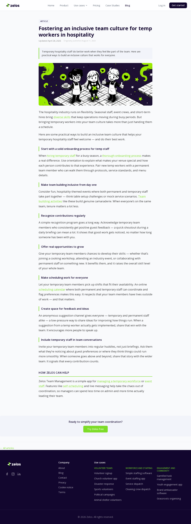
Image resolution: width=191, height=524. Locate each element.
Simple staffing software (139, 473)
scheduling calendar (52, 289)
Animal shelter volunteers (108, 499)
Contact (62, 477)
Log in (161, 5)
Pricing (96, 5)
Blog (127, 5)
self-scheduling (73, 386)
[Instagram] (13, 474)
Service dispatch (134, 483)
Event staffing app (135, 478)
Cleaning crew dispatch (138, 489)
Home (51, 5)
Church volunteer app (105, 478)
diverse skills (62, 117)
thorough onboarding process (121, 156)
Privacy (62, 482)
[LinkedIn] (19, 474)
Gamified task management (164, 477)
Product (64, 5)
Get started (178, 5)
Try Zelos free (95, 429)
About (61, 468)
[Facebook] (7, 474)
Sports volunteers (103, 489)
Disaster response (104, 483)
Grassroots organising (169, 498)
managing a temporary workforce (119, 381)
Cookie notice (65, 487)
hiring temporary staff (61, 156)
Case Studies (113, 5)
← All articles (7, 448)
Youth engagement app (169, 484)
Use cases (80, 5)
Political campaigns (104, 494)
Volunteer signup (103, 473)
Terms (61, 492)
